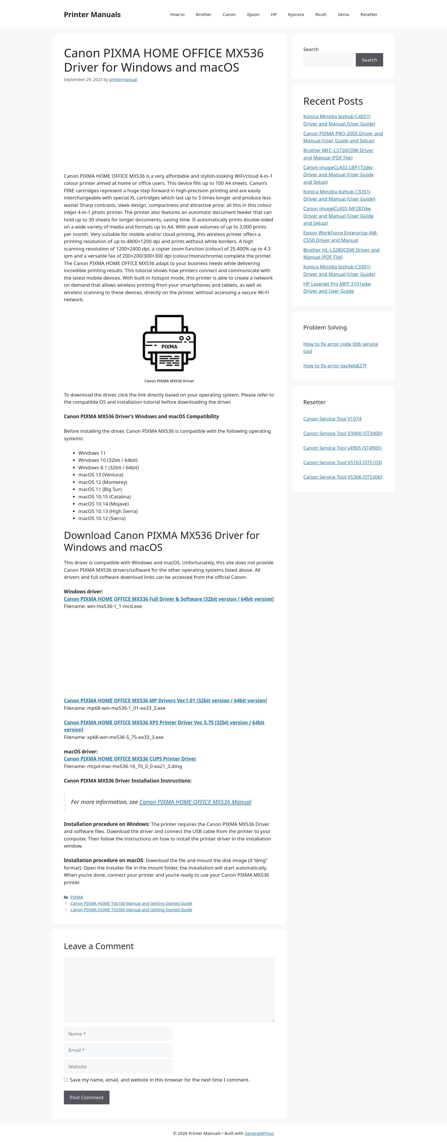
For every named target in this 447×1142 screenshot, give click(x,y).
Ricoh (320, 14)
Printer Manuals (92, 14)
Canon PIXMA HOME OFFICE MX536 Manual (195, 802)
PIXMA (76, 897)
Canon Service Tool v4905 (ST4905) (342, 447)
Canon (229, 14)
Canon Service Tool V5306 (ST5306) (342, 477)
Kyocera (296, 14)
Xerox (343, 14)
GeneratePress (259, 1133)
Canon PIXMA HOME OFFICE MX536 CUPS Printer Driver (130, 758)
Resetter (369, 14)
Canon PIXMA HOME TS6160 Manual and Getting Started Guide (131, 903)
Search (311, 49)
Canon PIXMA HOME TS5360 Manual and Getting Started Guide (131, 909)
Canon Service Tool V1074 (332, 418)
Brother (204, 14)
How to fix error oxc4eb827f (334, 365)
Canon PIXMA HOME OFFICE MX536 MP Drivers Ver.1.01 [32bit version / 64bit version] (165, 700)
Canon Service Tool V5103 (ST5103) (342, 462)
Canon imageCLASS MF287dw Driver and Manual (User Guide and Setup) (338, 215)
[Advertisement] (169, 132)
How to (177, 14)
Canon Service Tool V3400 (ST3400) (342, 433)
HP (274, 14)
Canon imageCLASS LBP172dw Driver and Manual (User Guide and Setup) (338, 174)
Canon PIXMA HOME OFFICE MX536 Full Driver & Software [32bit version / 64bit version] (169, 599)
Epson (253, 14)
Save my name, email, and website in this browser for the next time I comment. (160, 1079)
